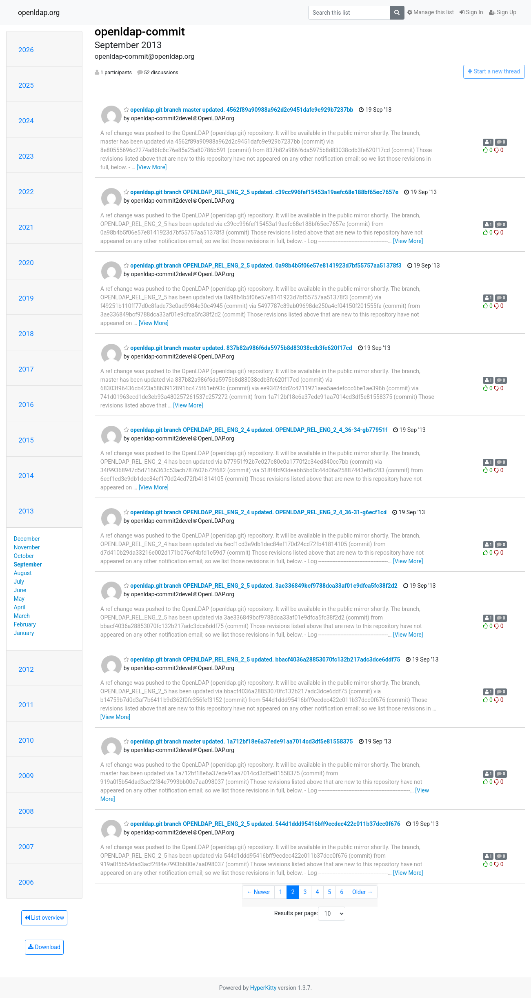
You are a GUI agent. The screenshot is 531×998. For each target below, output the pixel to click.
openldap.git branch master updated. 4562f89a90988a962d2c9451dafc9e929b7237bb (238, 109)
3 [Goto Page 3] (305, 892)
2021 (26, 227)
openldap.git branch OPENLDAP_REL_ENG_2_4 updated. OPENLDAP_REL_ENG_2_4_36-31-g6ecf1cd (255, 512)
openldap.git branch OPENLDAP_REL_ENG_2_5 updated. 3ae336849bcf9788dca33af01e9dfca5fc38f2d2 (261, 585)
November (27, 547)
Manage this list (430, 12)
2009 (26, 776)
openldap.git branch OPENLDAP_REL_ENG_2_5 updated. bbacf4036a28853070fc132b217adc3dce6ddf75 (262, 659)
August (23, 573)
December (27, 539)
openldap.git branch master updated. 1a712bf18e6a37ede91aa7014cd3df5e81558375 (238, 741)
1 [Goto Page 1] (280, 892)
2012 (26, 669)
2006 (26, 882)
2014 (26, 475)
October (24, 556)
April (20, 607)
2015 (26, 440)
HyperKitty (263, 988)
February (25, 624)
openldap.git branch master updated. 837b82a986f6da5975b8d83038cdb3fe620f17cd (238, 348)
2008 (26, 811)
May (19, 598)
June (20, 590)
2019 (26, 298)
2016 (26, 405)
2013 (26, 511)
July (19, 581)
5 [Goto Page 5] (329, 892)
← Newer (258, 892)
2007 (26, 847)
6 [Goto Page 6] (341, 892)
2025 (26, 85)
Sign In (471, 12)
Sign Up (502, 12)
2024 (26, 121)
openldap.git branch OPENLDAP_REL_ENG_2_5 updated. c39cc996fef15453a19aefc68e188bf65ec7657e (261, 192)
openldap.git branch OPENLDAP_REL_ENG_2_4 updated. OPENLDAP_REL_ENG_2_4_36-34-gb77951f (255, 430)
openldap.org (39, 13)
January (24, 633)
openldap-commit (140, 31)
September (28, 564)
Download (44, 947)
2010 (26, 740)
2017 (26, 369)
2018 (26, 334)
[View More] (152, 167)
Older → (362, 892)
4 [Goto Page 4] (317, 892)
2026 (26, 50)
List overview (44, 917)
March (22, 616)
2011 (26, 705)
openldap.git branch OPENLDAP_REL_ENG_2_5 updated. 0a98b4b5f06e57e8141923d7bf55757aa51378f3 (263, 265)
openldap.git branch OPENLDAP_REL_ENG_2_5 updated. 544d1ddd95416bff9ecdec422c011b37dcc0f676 (262, 824)
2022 (26, 192)
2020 (26, 263)
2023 (26, 156)
